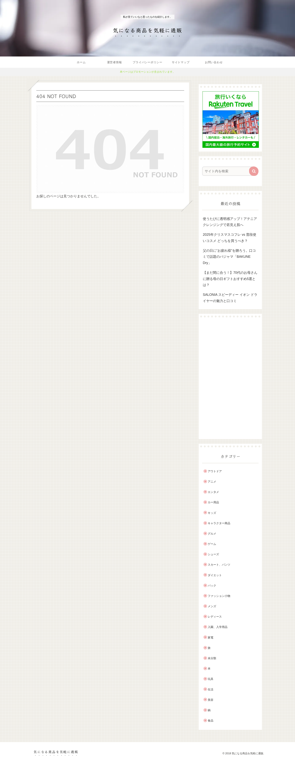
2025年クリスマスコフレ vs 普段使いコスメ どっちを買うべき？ (229, 238)
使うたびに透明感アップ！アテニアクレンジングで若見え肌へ (230, 222)
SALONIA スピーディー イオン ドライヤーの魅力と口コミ (230, 298)
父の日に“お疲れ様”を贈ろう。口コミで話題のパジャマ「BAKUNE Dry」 (229, 257)
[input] (228, 171)
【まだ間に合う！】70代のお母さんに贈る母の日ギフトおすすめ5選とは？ (230, 279)
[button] (254, 171)
